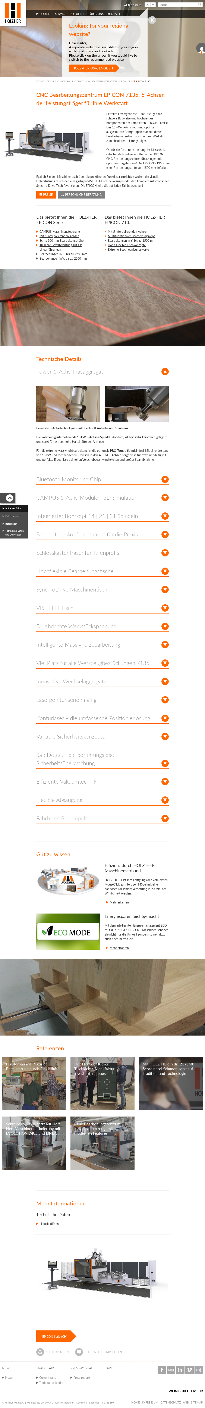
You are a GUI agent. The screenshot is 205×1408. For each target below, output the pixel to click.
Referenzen (11, 523)
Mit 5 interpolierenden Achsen (59, 236)
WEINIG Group (132, 5)
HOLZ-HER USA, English (92, 68)
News (9, 1377)
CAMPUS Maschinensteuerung (60, 231)
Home (135, 1402)
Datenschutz (170, 1402)
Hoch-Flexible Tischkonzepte (127, 245)
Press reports (82, 1377)
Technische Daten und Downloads (14, 532)
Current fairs (47, 1377)
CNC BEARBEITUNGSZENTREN (101, 81)
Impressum (150, 1402)
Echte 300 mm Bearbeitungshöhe (61, 240)
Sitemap (197, 1402)
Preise (46, 194)
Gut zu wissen (12, 516)
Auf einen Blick (13, 508)
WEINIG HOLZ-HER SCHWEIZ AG (53, 81)
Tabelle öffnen (49, 1224)
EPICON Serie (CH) (54, 1336)
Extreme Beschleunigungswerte (128, 249)
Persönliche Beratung (81, 194)
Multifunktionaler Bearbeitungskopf (131, 236)
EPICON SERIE (126, 81)
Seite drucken (57, 1352)
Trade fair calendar (51, 1382)
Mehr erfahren (119, 902)
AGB (186, 1402)
